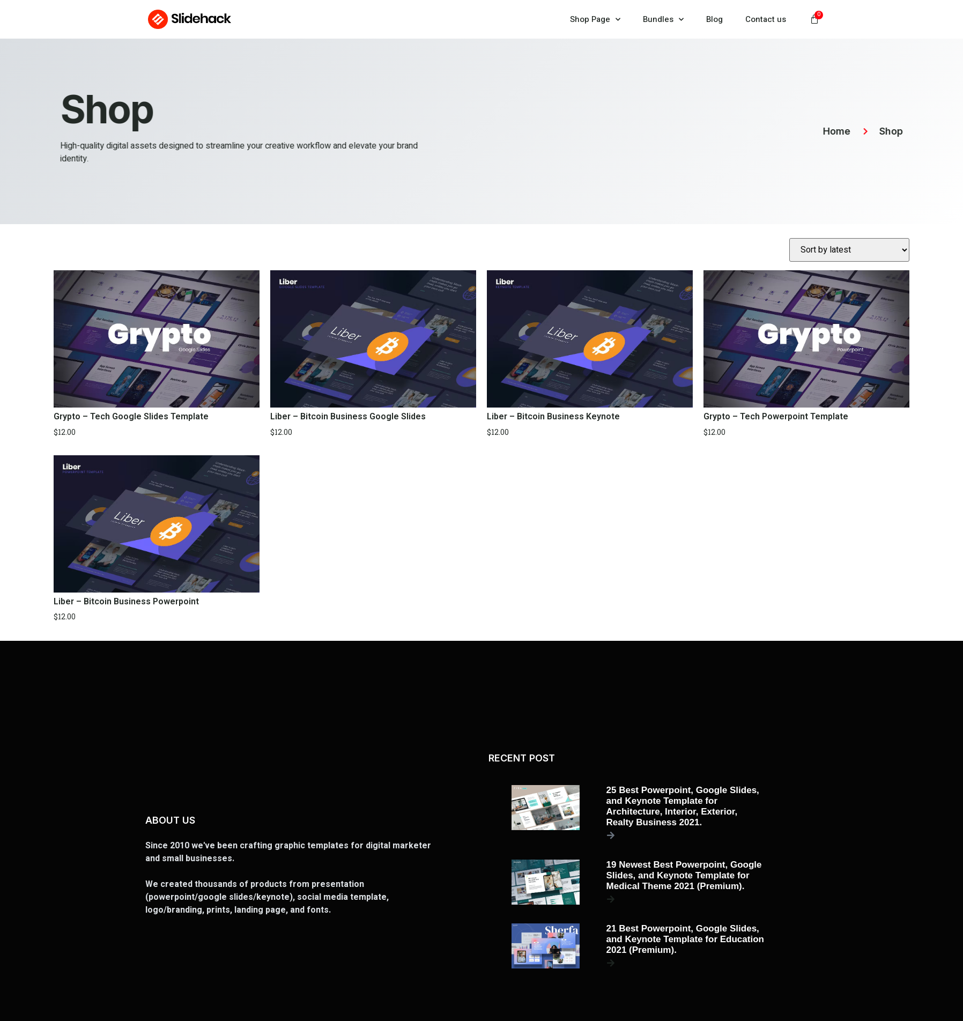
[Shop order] (849, 250)
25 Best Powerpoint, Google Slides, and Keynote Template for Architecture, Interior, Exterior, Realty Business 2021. (682, 806)
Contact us (765, 19)
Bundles (663, 19)
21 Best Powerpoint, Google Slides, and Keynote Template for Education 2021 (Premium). (685, 939)
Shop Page (595, 19)
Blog (714, 19)
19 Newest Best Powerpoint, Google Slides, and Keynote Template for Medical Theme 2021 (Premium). (684, 875)
